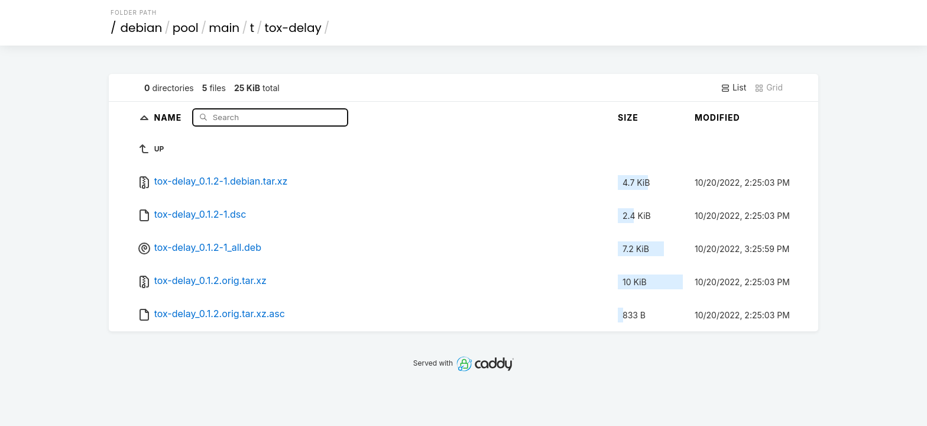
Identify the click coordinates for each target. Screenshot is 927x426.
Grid (768, 87)
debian (142, 28)
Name (169, 117)
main (224, 28)
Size (628, 117)
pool (186, 28)
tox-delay (293, 28)
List (733, 87)
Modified (717, 117)
